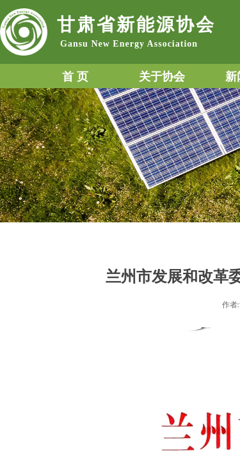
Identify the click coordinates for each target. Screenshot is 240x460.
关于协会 (162, 76)
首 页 (75, 76)
